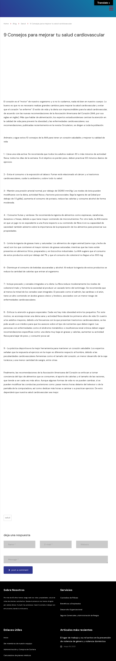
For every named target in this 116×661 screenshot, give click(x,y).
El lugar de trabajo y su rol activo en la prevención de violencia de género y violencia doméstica (85, 639)
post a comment (18, 570)
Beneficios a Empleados (70, 603)
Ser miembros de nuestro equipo (18, 643)
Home (6, 23)
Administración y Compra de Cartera (20, 649)
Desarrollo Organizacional (71, 609)
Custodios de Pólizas (69, 598)
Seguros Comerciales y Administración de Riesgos (79, 615)
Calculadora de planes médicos (17, 655)
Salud (7, 517)
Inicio (6, 637)
